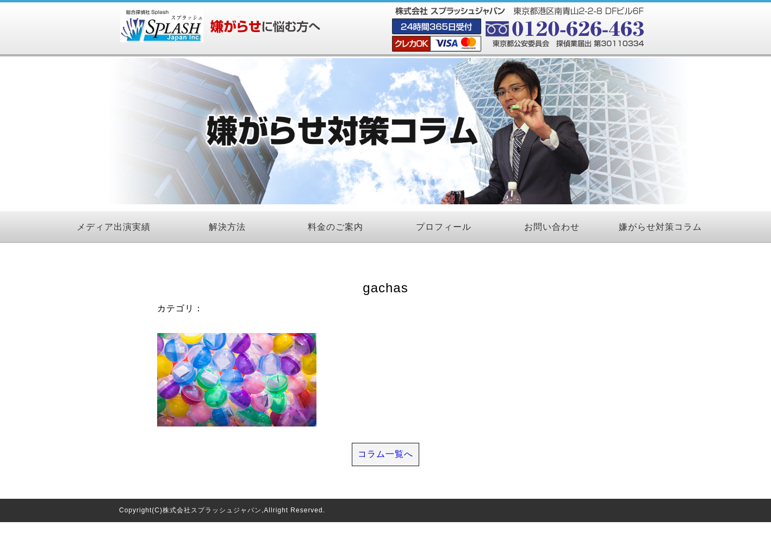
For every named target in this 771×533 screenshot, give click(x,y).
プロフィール (443, 226)
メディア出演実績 (114, 226)
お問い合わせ (552, 226)
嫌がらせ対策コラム (660, 226)
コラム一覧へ (385, 454)
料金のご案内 (335, 226)
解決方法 (227, 226)
